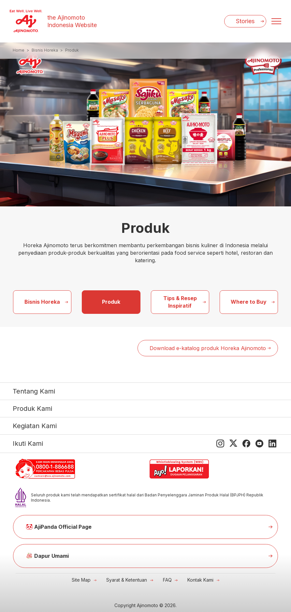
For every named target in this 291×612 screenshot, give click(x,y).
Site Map (81, 580)
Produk (111, 301)
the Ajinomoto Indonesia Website (72, 21)
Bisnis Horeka (42, 301)
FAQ (167, 580)
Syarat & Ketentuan (126, 580)
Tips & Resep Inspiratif (180, 302)
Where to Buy (249, 301)
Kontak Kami (200, 580)
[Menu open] (276, 21)
